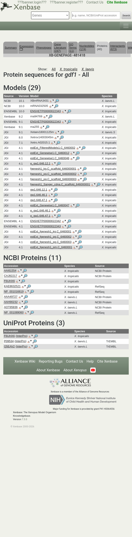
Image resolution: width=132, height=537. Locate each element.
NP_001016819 (13, 291)
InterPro (22, 336)
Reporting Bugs (50, 361)
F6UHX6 (9, 281)
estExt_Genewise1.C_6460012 (49, 153)
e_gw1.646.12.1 (40, 163)
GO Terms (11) (73, 48)
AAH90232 (11, 302)
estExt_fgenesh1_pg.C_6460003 (50, 242)
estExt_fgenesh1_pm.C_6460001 (51, 247)
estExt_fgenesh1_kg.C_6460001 (50, 231)
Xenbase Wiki (25, 361)
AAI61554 (10, 270)
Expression (26, 47)
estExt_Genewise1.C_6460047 (49, 205)
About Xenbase (48, 370)
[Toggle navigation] (126, 26)
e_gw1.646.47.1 (40, 215)
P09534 (9, 341)
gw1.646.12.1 (38, 189)
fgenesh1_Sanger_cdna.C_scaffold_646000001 (60, 184)
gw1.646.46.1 (38, 194)
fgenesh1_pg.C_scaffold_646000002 (53, 174)
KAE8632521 (12, 286)
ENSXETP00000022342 (45, 221)
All (54, 69)
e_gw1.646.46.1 (40, 210)
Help (90, 361)
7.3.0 (24, 419)
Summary (11, 47)
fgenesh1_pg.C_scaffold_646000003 (53, 179)
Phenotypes (43, 47)
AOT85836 (11, 307)
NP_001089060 (13, 312)
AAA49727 (10, 296)
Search (126, 15)
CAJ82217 (10, 276)
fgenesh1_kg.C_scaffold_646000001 (53, 168)
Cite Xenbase (107, 361)
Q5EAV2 (9, 346)
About (75, 370)
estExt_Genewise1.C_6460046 (49, 158)
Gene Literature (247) (60, 48)
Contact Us (95, 2)
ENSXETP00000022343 (45, 111)
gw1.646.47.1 (38, 200)
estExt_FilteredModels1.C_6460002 (52, 147)
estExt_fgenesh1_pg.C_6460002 (50, 236)
